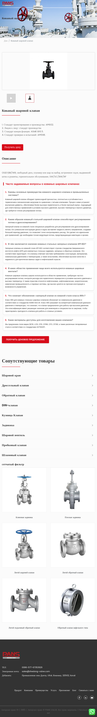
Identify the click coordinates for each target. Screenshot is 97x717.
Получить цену (12, 147)
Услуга (53, 690)
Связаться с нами (86, 690)
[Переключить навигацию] (91, 4)
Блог (74, 690)
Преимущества (41, 690)
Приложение (64, 690)
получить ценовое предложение (25, 340)
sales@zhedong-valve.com (36, 671)
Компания (28, 690)
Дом (6, 40)
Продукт (18, 690)
